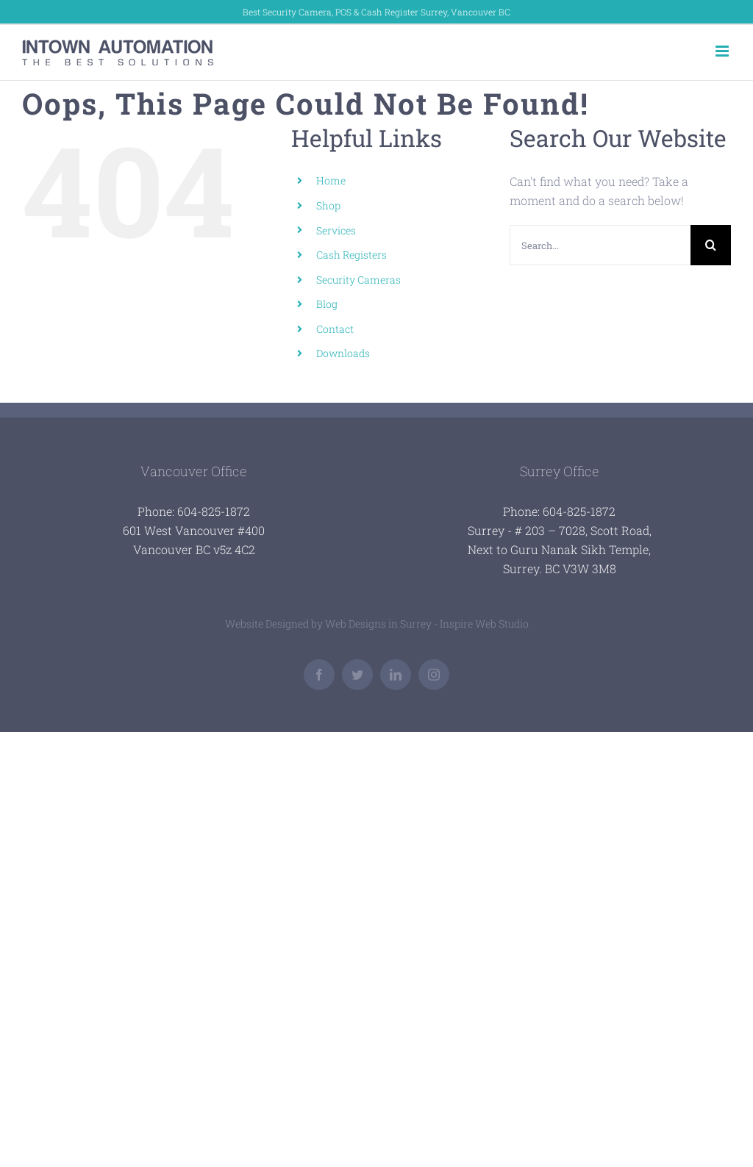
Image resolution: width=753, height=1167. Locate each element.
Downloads (343, 353)
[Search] (710, 245)
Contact (335, 329)
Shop (328, 205)
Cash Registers (351, 255)
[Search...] (600, 245)
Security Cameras (358, 280)
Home (331, 180)
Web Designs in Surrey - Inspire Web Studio (427, 624)
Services (336, 230)
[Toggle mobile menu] (723, 51)
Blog (327, 304)
